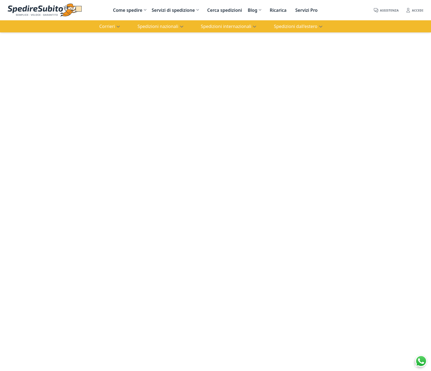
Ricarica (278, 10)
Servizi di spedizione (173, 10)
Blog (252, 10)
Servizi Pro (306, 10)
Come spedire (127, 10)
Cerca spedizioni (224, 10)
